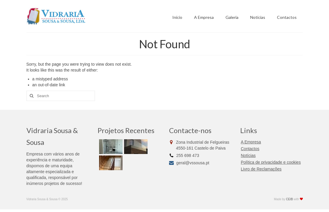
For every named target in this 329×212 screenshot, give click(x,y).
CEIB (289, 199)
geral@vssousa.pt (189, 162)
